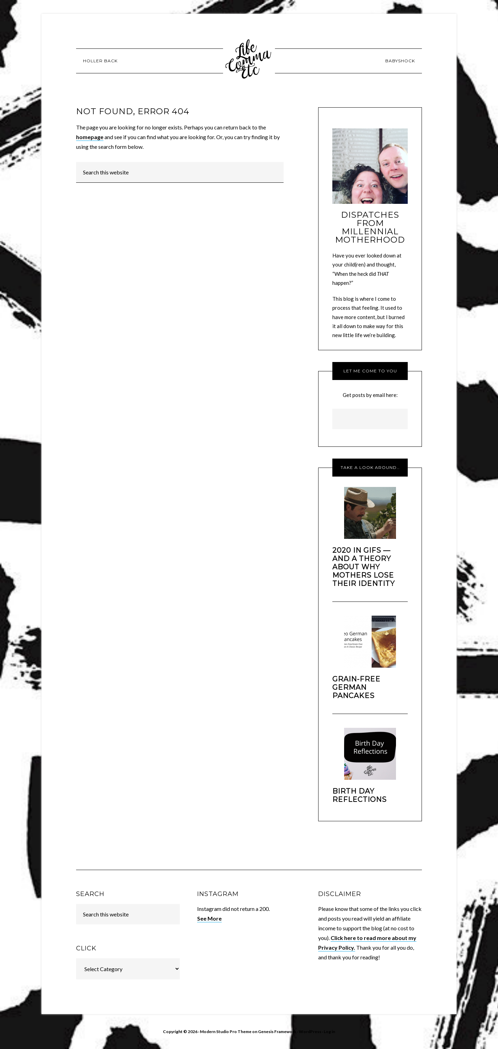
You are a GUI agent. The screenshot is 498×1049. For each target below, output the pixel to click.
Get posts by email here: (370, 395)
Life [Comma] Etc (249, 61)
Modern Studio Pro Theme (225, 1031)
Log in (329, 1031)
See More (209, 918)
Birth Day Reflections (359, 795)
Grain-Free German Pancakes (356, 687)
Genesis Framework (277, 1031)
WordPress (310, 1031)
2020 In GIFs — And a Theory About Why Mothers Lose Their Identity (363, 567)
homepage (89, 137)
